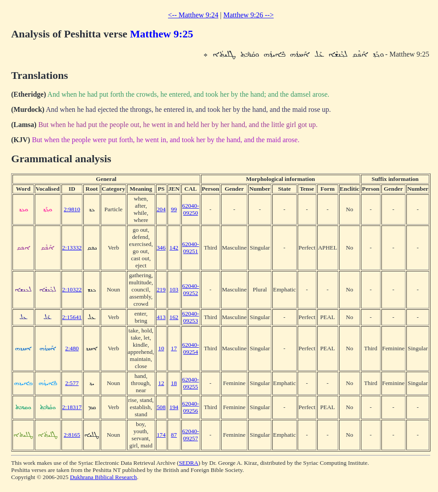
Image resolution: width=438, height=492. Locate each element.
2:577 (71, 383)
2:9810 (72, 209)
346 (161, 247)
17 (174, 348)
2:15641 (72, 317)
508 (161, 407)
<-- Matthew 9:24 (193, 15)
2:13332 (72, 247)
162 (173, 317)
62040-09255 (190, 383)
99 (174, 209)
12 (161, 383)
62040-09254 (190, 348)
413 (161, 317)
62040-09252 (190, 289)
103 (173, 289)
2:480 (71, 348)
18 (174, 383)
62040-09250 (190, 209)
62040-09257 (190, 435)
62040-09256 (190, 407)
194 (173, 407)
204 (161, 209)
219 (161, 289)
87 (174, 434)
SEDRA (188, 462)
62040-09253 (190, 317)
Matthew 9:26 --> (248, 15)
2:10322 (72, 289)
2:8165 (72, 434)
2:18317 (72, 407)
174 (161, 434)
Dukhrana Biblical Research (103, 477)
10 (161, 348)
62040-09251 (190, 247)
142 (173, 247)
